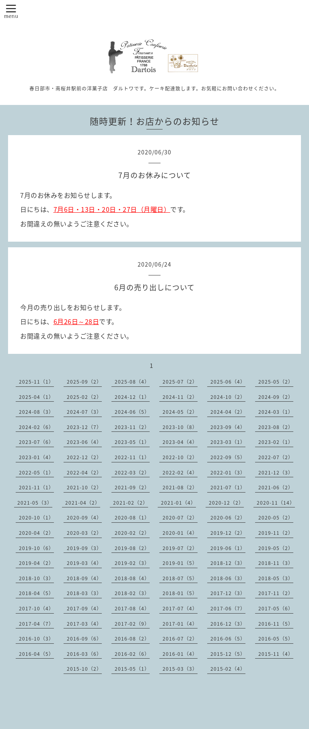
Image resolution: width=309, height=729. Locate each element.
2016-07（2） (180, 638)
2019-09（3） (84, 548)
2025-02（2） (84, 396)
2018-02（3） (132, 593)
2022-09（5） (227, 457)
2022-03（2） (132, 472)
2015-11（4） (275, 653)
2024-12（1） (132, 396)
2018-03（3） (84, 593)
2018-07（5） (180, 578)
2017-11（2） (275, 593)
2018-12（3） (227, 563)
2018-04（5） (36, 593)
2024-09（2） (275, 396)
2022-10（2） (180, 457)
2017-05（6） (275, 608)
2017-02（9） (132, 623)
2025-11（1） (36, 381)
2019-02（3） (132, 563)
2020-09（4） (84, 517)
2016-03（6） (84, 653)
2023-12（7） (84, 427)
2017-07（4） (180, 608)
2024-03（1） (275, 411)
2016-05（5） (275, 638)
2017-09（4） (84, 608)
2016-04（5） (36, 653)
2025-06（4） (227, 381)
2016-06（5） (227, 638)
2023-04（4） (180, 442)
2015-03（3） (180, 668)
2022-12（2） (84, 457)
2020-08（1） (132, 517)
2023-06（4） (84, 442)
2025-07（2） (180, 381)
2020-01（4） (180, 532)
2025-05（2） (275, 381)
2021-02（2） (130, 502)
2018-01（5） (180, 593)
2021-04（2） (82, 502)
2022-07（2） (275, 457)
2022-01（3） (227, 472)
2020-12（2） (226, 502)
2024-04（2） (227, 411)
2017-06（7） (227, 608)
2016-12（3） (227, 623)
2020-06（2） (227, 517)
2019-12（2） (227, 532)
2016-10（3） (36, 638)
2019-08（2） (132, 548)
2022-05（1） (36, 472)
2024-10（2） (227, 396)
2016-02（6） (132, 653)
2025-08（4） (132, 381)
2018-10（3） (36, 578)
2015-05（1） (132, 668)
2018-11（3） (275, 563)
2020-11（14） (276, 502)
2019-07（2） (180, 548)
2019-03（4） (84, 563)
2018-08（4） (132, 578)
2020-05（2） (275, 517)
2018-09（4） (84, 578)
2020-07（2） (180, 517)
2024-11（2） (180, 396)
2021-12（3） (275, 472)
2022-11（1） (132, 457)
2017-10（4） (36, 608)
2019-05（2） (275, 548)
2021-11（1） (36, 487)
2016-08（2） (132, 638)
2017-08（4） (132, 608)
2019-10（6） (36, 548)
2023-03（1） (227, 442)
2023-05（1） (132, 442)
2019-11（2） (275, 532)
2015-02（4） (227, 668)
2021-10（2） (84, 487)
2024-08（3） (36, 411)
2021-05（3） (34, 502)
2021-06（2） (275, 487)
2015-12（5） (227, 653)
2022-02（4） (180, 472)
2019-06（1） (227, 548)
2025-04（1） (36, 396)
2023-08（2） (275, 427)
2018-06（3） (227, 578)
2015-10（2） (84, 668)
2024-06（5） (132, 411)
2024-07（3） (84, 411)
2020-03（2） (84, 532)
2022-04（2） (84, 472)
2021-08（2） (180, 487)
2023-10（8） (180, 427)
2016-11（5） (275, 623)
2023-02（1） (275, 442)
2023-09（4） (227, 427)
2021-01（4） (178, 502)
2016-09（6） (84, 638)
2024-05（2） (180, 411)
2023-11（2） (132, 427)
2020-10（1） (36, 517)
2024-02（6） (36, 427)
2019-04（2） (36, 563)
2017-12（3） (227, 593)
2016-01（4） (180, 653)
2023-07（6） (36, 442)
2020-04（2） (36, 532)
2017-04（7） (36, 623)
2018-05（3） (275, 578)
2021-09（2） (132, 487)
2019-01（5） (180, 563)
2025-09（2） (84, 381)
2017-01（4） (180, 623)
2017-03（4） (84, 623)
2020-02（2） (132, 532)
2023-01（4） (36, 457)
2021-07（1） (227, 487)
